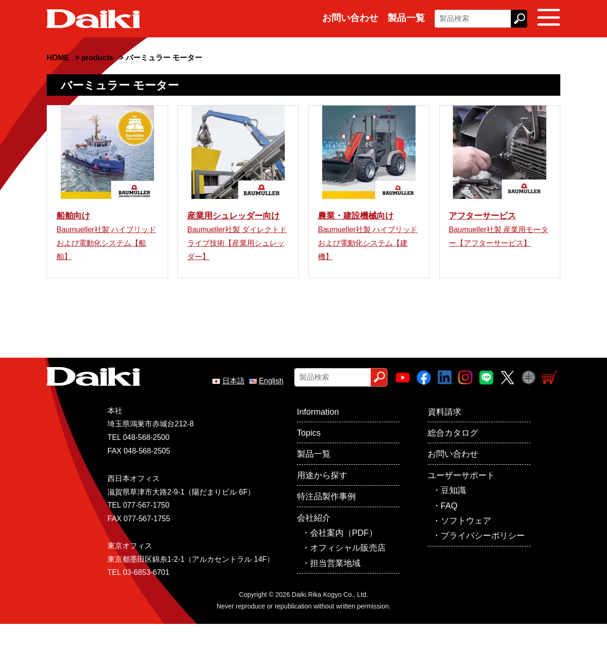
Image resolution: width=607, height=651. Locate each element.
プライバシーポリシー (483, 562)
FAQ (449, 533)
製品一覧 (406, 18)
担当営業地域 (335, 590)
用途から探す (322, 502)
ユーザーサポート (461, 502)
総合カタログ (453, 460)
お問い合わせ (350, 18)
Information (318, 439)
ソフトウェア (466, 547)
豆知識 (453, 517)
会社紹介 (314, 545)
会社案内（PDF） (343, 560)
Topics (309, 460)
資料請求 (444, 439)
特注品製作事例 (326, 523)
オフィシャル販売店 (348, 575)
